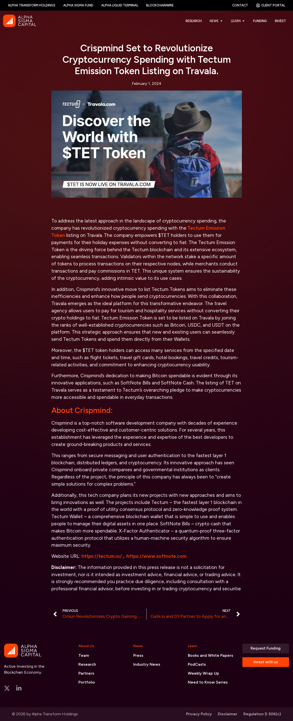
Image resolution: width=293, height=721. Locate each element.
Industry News (146, 664)
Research (87, 664)
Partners (86, 673)
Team (83, 655)
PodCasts (197, 664)
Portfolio (86, 682)
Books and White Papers (210, 655)
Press (138, 655)
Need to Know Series (208, 682)
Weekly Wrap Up (203, 673)
